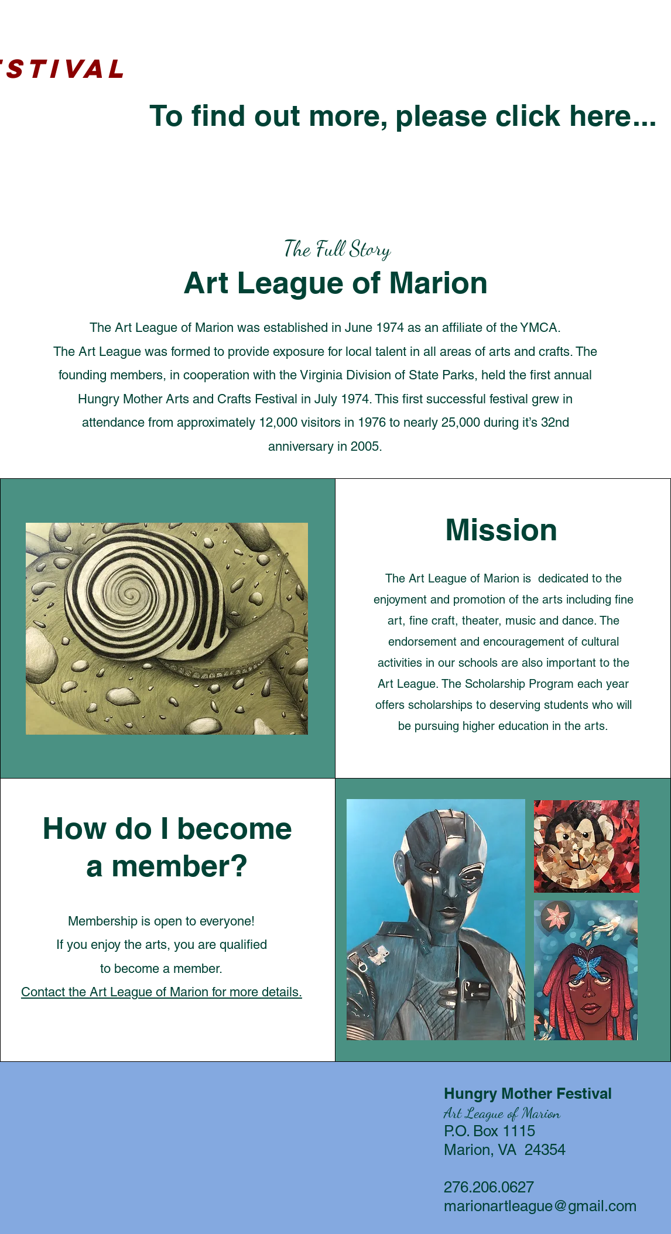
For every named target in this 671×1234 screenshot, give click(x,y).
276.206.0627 (489, 1187)
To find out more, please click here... (403, 115)
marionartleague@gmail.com (540, 1206)
